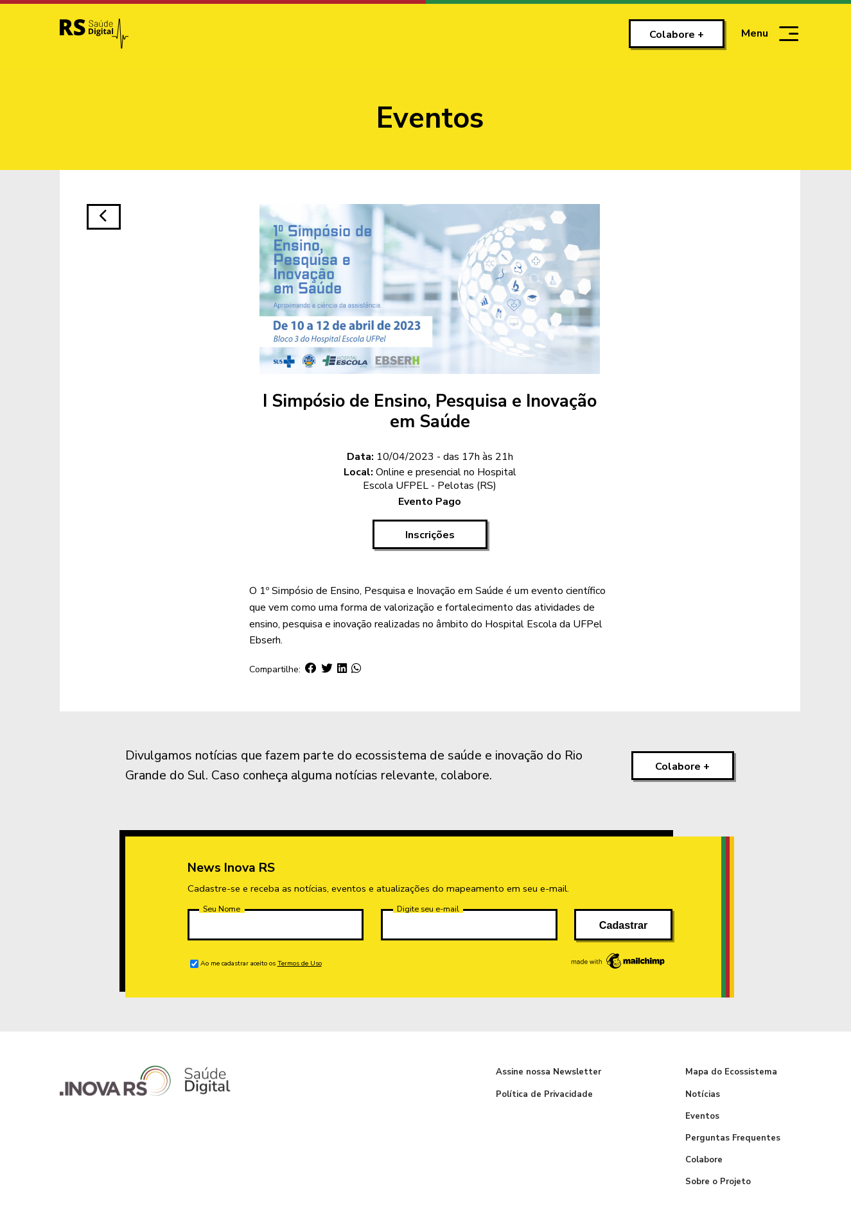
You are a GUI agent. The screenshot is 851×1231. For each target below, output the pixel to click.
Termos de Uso (299, 963)
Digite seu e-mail (428, 909)
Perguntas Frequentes (732, 1138)
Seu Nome (221, 909)
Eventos (702, 1116)
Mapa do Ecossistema (731, 1072)
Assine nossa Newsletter (548, 1072)
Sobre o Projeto (718, 1181)
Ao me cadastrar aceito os (261, 963)
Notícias (702, 1094)
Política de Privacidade (544, 1094)
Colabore (704, 1160)
